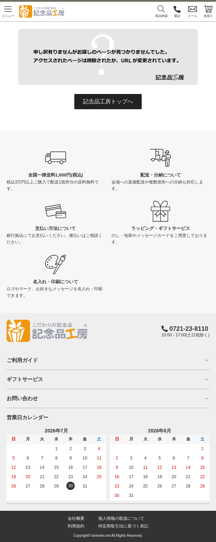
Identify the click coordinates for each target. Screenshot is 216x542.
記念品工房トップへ (108, 101)
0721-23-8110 (188, 329)
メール (192, 11)
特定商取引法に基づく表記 (123, 526)
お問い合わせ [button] (108, 398)
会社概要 (76, 518)
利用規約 (76, 526)
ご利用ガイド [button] (108, 360)
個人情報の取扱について (121, 518)
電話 (177, 11)
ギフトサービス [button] (108, 379)
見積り (208, 11)
